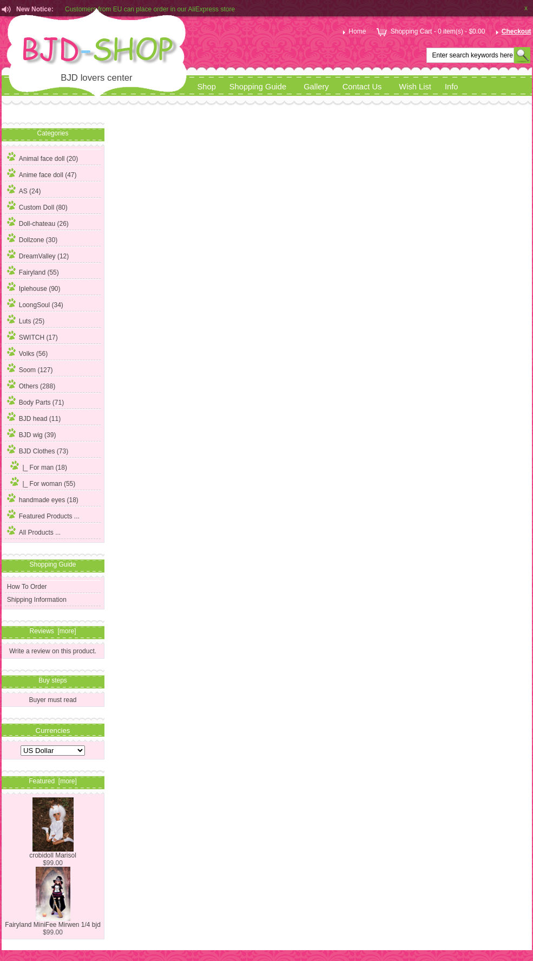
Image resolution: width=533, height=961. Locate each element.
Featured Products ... (43, 514)
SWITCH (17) (32, 335)
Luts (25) (25, 319)
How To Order (27, 586)
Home (353, 31)
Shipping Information (37, 599)
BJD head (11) (34, 417)
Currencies (53, 730)
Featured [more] (53, 781)
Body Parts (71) (35, 400)
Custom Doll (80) (37, 205)
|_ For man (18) (37, 465)
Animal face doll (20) (42, 157)
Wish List (415, 86)
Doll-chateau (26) (38, 222)
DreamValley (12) (38, 254)
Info (451, 86)
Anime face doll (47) (42, 173)
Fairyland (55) (33, 270)
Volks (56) (27, 352)
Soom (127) (30, 368)
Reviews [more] (52, 631)
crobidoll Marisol (52, 852)
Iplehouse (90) (34, 287)
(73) (37, 451)
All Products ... (34, 530)
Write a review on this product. (52, 651)
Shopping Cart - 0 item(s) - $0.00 (429, 31)
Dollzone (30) (32, 238)
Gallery (316, 86)
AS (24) (24, 189)
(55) (41, 484)
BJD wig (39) (31, 433)
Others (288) (31, 384)
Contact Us (362, 86)
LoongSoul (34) (35, 303)
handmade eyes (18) (42, 498)
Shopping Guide (257, 86)
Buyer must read (52, 700)
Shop (207, 86)
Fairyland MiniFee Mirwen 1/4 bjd (53, 921)
